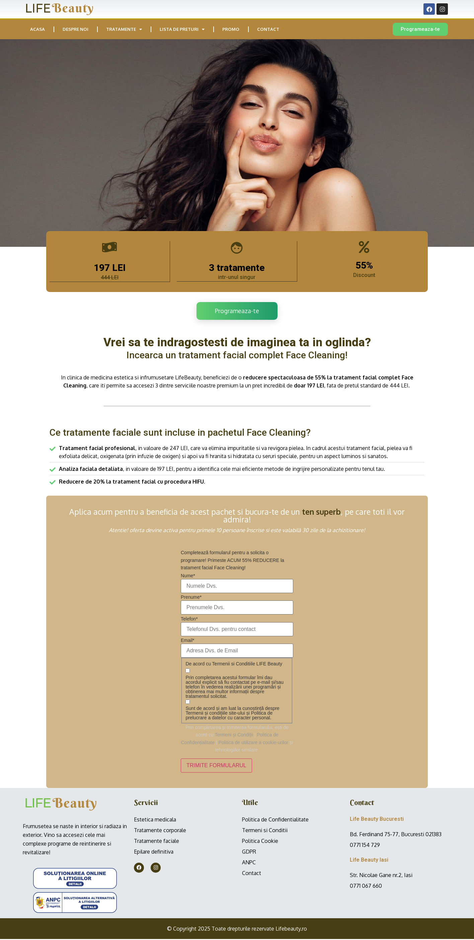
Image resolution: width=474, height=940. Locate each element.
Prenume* (191, 598)
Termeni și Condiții (234, 735)
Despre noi (75, 29)
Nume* (188, 576)
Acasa (37, 29)
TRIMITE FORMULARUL (216, 766)
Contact (268, 29)
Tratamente (124, 29)
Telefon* (189, 619)
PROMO (230, 29)
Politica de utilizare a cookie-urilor (254, 743)
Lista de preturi (182, 29)
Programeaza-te (237, 311)
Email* (187, 641)
